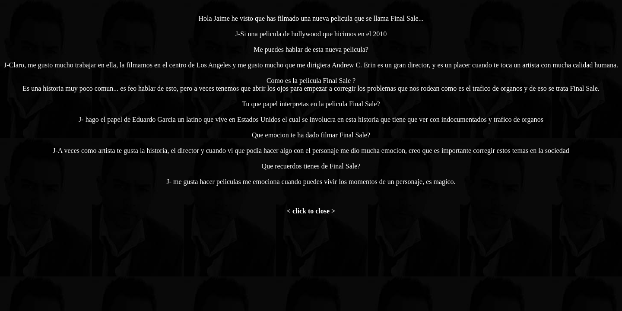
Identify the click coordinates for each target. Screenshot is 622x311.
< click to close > (311, 211)
